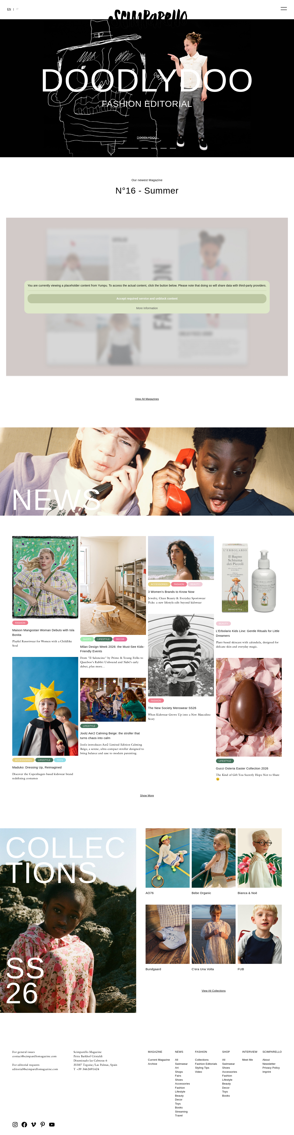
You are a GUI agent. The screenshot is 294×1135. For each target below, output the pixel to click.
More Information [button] (147, 308)
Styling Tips (202, 1067)
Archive (152, 1063)
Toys (178, 1103)
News (179, 1051)
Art (176, 1067)
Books (179, 1107)
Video (198, 1071)
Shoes (179, 1079)
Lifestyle (180, 1091)
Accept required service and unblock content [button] (147, 298)
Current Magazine (159, 1059)
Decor (178, 1099)
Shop (226, 1051)
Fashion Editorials (206, 1063)
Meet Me (247, 1059)
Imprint (267, 1071)
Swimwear (181, 1063)
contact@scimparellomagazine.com (34, 1056)
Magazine (155, 1051)
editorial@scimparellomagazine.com (35, 1069)
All (176, 1059)
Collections (201, 1059)
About (266, 1059)
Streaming (181, 1111)
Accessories (182, 1083)
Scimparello (272, 1051)
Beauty (179, 1095)
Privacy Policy (271, 1067)
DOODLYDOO (147, 137)
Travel (179, 1115)
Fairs (178, 1075)
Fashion (180, 1087)
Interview (249, 1051)
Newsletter (269, 1063)
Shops (179, 1071)
